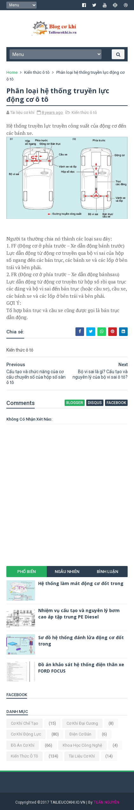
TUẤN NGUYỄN (106, 802)
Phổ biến (26, 571)
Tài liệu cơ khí (82, 756)
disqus (95, 403)
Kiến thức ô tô (37, 72)
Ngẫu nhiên (67, 571)
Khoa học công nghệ (82, 745)
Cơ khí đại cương (82, 723)
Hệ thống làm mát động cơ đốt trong (80, 583)
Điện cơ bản (80, 734)
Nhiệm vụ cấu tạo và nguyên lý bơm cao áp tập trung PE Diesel (79, 613)
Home (12, 72)
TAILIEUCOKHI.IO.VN (67, 802)
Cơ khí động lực (26, 734)
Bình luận (107, 571)
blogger (74, 403)
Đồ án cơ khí (22, 745)
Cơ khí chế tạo (24, 723)
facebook (116, 403)
